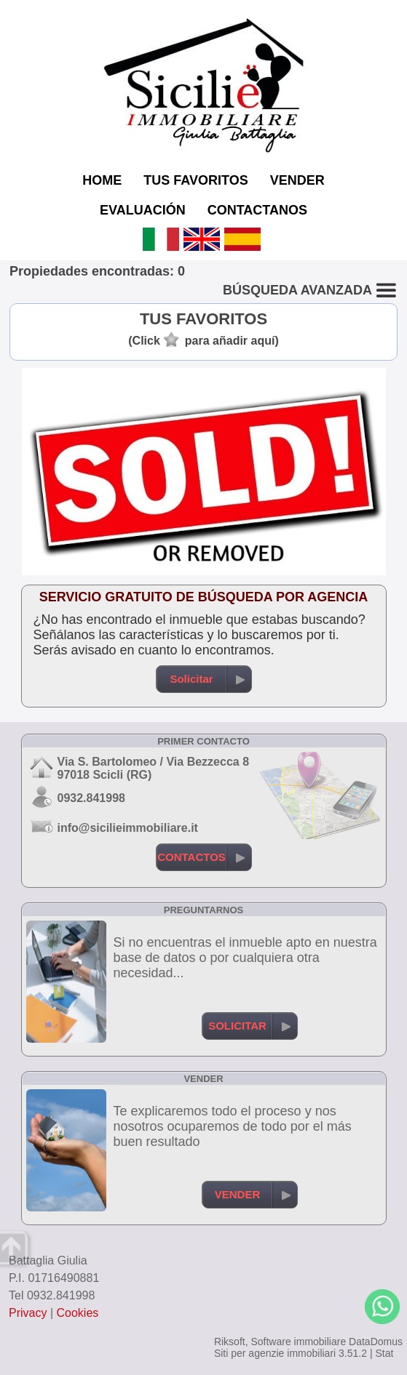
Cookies (78, 1313)
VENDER (297, 180)
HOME (102, 180)
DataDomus (376, 1341)
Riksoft (229, 1341)
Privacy (28, 1313)
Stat (384, 1353)
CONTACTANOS (257, 210)
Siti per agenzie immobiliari (275, 1353)
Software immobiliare (298, 1341)
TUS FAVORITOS (195, 180)
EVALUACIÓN (143, 210)
